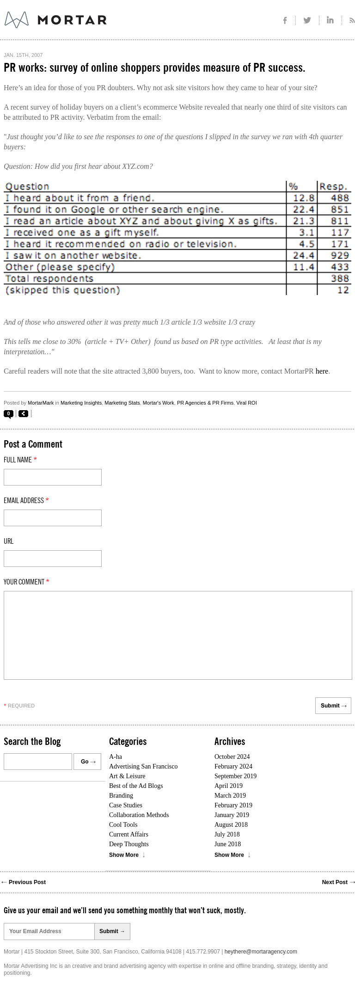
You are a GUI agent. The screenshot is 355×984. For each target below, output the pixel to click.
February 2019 (233, 805)
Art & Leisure (127, 776)
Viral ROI (246, 403)
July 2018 (227, 834)
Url (8, 541)
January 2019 (231, 815)
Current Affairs (128, 834)
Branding (121, 795)
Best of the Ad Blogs (136, 785)
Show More (124, 855)
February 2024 (233, 766)
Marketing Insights (81, 403)
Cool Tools (123, 824)
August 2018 (231, 824)
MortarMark (41, 403)
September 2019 (235, 776)
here (322, 371)
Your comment (26, 582)
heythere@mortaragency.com (261, 951)
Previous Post (27, 882)
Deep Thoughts (129, 844)
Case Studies (125, 805)
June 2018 (227, 844)
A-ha (115, 756)
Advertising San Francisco (143, 766)
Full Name (20, 460)
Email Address (26, 500)
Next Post (335, 882)
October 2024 (232, 756)
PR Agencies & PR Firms (205, 403)
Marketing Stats (122, 403)
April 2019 (228, 785)
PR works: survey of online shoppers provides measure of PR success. (155, 68)
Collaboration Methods (139, 815)
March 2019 (230, 795)
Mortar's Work (158, 403)
